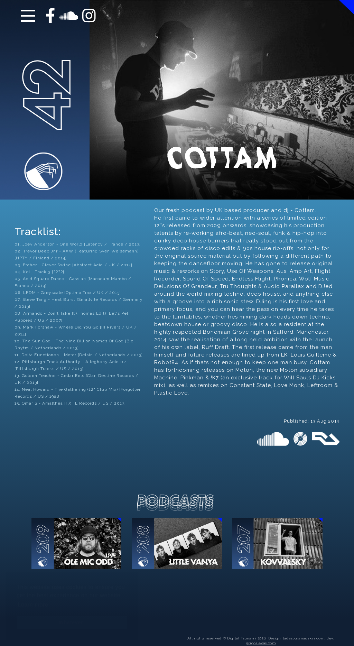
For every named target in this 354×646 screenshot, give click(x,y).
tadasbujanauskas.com (303, 631)
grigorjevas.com (261, 635)
